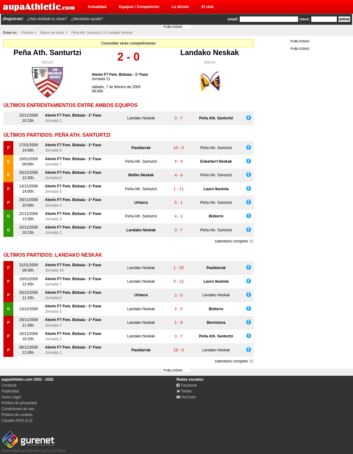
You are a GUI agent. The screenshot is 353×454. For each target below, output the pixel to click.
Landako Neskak (209, 52)
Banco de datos (52, 32)
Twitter (184, 391)
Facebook (186, 385)
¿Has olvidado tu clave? (47, 19)
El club (207, 7)
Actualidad (97, 7)
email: (233, 19)
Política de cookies (17, 415)
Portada (27, 32)
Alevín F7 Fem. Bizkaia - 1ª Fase (120, 74)
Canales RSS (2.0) (17, 420)
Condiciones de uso (18, 409)
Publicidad (10, 391)
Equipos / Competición (139, 7)
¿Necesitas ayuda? (87, 19)
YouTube (186, 397)
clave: (304, 19)
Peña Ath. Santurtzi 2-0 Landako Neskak (102, 32)
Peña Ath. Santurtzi (47, 52)
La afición (180, 7)
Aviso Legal (11, 397)
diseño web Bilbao (34, 449)
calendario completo (231, 241)
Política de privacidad (19, 403)
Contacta (9, 385)
